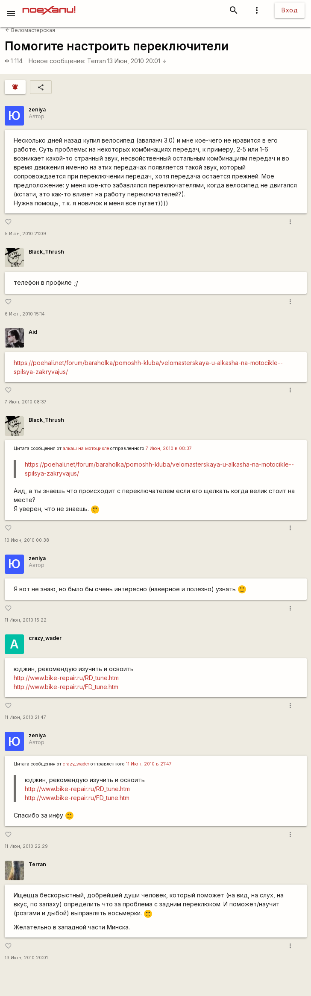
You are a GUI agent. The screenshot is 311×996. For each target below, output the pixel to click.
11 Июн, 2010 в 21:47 (149, 764)
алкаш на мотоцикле (86, 448)
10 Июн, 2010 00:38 (27, 540)
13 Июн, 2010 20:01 (137, 60)
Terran (96, 60)
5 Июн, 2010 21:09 (25, 234)
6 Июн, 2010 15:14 (25, 314)
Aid (33, 332)
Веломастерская (30, 30)
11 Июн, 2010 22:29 (26, 846)
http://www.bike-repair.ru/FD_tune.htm (66, 686)
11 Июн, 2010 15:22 (26, 620)
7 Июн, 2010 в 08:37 (169, 448)
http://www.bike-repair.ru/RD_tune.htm (66, 677)
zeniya (37, 109)
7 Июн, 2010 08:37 (26, 402)
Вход (290, 10)
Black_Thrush (46, 251)
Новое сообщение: (57, 60)
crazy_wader (45, 638)
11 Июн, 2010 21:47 (25, 717)
